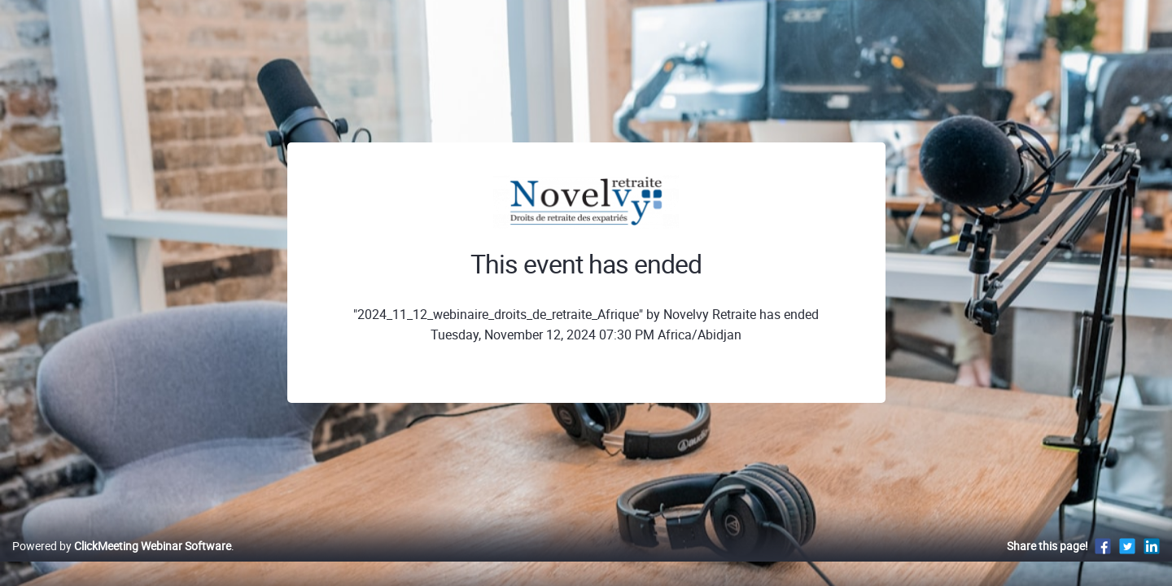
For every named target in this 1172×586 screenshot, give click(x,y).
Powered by (121, 563)
